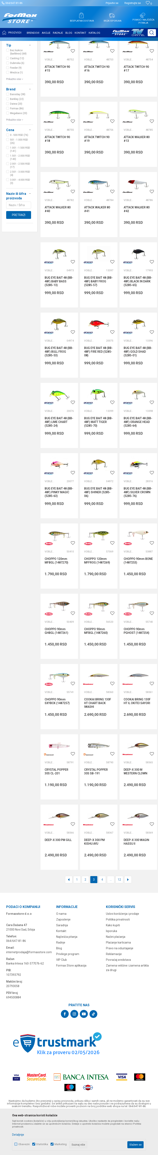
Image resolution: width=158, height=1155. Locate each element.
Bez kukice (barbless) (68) (18, 93)
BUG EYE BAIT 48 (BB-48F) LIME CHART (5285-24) (59, 462)
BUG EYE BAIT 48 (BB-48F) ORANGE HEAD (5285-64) (138, 462)
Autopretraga (102, 53)
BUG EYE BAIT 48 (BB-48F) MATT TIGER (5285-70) (98, 462)
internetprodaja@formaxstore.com (29, 993)
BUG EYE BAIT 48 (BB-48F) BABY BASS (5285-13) (59, 322)
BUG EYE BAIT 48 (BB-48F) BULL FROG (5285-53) (59, 392)
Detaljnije (18, 1134)
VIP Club (61, 1000)
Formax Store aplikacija (71, 1006)
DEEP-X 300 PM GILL (58, 880)
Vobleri (50, 100)
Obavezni (24, 1144)
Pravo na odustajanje (119, 989)
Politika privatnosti (118, 960)
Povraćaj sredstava (118, 1000)
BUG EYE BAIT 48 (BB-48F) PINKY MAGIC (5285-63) (59, 533)
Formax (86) (17, 149)
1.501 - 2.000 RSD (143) (20, 198)
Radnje (60, 983)
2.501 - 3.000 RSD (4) (20, 214)
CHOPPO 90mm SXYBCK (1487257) (57, 742)
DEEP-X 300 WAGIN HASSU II (136, 882)
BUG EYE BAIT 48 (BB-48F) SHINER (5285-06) (98, 533)
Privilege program (67, 995)
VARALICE (15, 67)
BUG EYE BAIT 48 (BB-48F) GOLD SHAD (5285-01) (138, 392)
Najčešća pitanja (66, 977)
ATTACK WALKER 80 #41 (97, 250)
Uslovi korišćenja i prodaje (122, 954)
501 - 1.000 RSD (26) (19, 182)
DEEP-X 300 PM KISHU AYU (94, 882)
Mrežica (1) (16, 113)
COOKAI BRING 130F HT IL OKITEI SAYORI (137, 742)
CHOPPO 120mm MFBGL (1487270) (56, 601)
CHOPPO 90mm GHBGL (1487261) (56, 671)
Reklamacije (114, 995)
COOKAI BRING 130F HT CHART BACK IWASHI (97, 744)
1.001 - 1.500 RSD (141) (20, 190)
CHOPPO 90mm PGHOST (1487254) (136, 671)
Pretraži (18, 256)
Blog (59, 989)
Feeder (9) (16, 108)
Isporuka (111, 972)
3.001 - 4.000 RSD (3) (20, 222)
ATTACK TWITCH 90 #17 (136, 109)
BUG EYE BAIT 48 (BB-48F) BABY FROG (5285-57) (98, 322)
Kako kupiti (113, 966)
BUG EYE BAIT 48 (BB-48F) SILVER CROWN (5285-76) (138, 533)
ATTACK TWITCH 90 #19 (96, 179)
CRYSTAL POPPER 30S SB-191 (96, 812)
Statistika (42, 1144)
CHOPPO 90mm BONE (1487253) (138, 601)
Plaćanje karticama (118, 983)
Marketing (61, 1144)
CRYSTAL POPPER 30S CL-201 (56, 812)
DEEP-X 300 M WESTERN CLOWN (135, 812)
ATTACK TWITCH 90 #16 (96, 109)
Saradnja (62, 966)
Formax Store (11, 43)
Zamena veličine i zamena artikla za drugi (127, 1009)
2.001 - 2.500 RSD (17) (20, 206)
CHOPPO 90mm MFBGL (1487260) (96, 671)
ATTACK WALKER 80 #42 (137, 250)
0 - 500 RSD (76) (19, 175)
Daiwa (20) (16, 144)
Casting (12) (17, 99)
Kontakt (61, 972)
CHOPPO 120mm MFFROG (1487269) (97, 601)
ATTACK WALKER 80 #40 (58, 250)
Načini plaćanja (115, 977)
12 (119, 920)
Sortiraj (120, 53)
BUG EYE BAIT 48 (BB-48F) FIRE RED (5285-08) (98, 392)
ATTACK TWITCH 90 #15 (57, 109)
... (111, 920)
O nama (61, 954)
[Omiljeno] (149, 3)
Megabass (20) (18, 154)
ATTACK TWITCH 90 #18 (57, 179)
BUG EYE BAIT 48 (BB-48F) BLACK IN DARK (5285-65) (138, 322)
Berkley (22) (17, 140)
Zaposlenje (63, 960)
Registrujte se (132, 3)
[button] (152, 32)
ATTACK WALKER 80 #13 (137, 179)
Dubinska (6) (17, 104)
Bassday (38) (17, 135)
